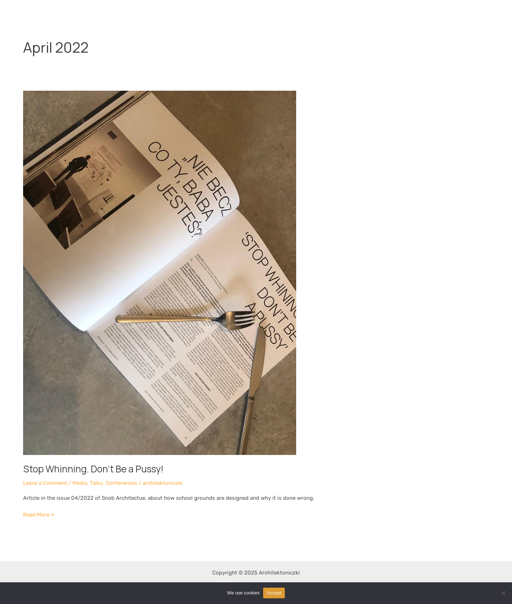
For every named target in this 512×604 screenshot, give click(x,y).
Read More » (38, 514)
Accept (274, 592)
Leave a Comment (45, 483)
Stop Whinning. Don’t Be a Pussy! (93, 468)
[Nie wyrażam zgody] (503, 593)
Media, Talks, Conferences (105, 483)
